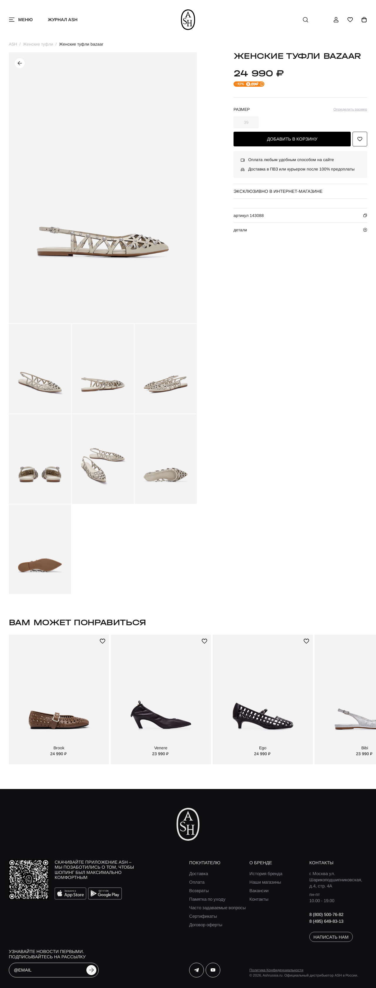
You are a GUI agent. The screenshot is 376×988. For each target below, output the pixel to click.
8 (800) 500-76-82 (326, 914)
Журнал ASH (63, 19)
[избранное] (350, 20)
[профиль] (336, 20)
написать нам (331, 936)
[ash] (188, 19)
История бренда (265, 873)
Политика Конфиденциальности (276, 970)
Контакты (258, 899)
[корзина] (364, 20)
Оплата (196, 882)
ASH (13, 44)
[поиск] (305, 20)
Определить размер (350, 109)
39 (246, 122)
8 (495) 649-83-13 (326, 921)
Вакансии (258, 890)
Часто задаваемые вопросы (217, 907)
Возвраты (199, 890)
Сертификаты (203, 916)
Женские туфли (38, 44)
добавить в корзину (292, 138)
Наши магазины (265, 882)
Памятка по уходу (207, 899)
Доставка (198, 873)
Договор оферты (205, 924)
